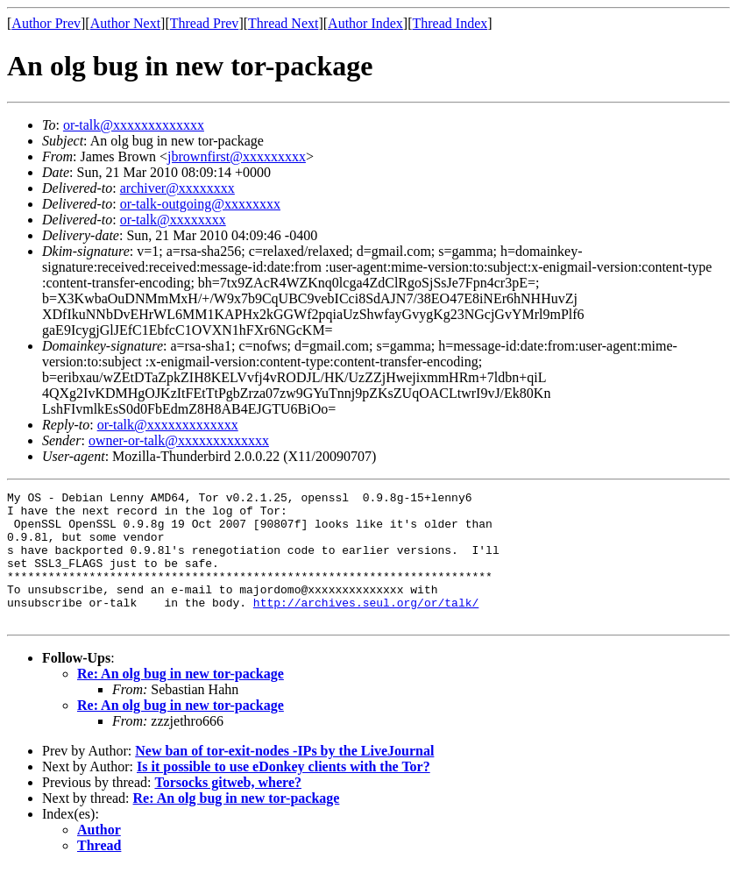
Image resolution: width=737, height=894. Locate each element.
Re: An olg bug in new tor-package (180, 699)
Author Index (365, 23)
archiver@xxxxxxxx (177, 188)
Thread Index (450, 23)
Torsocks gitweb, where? (227, 808)
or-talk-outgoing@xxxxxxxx (200, 203)
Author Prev (46, 23)
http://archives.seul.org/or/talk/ (365, 626)
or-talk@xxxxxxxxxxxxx (133, 124)
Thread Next (283, 23)
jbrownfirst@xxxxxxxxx (236, 156)
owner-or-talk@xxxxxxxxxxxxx (179, 440)
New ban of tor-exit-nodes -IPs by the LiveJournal (284, 777)
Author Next (125, 23)
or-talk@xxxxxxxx (173, 219)
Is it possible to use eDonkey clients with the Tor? (283, 792)
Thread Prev (204, 23)
